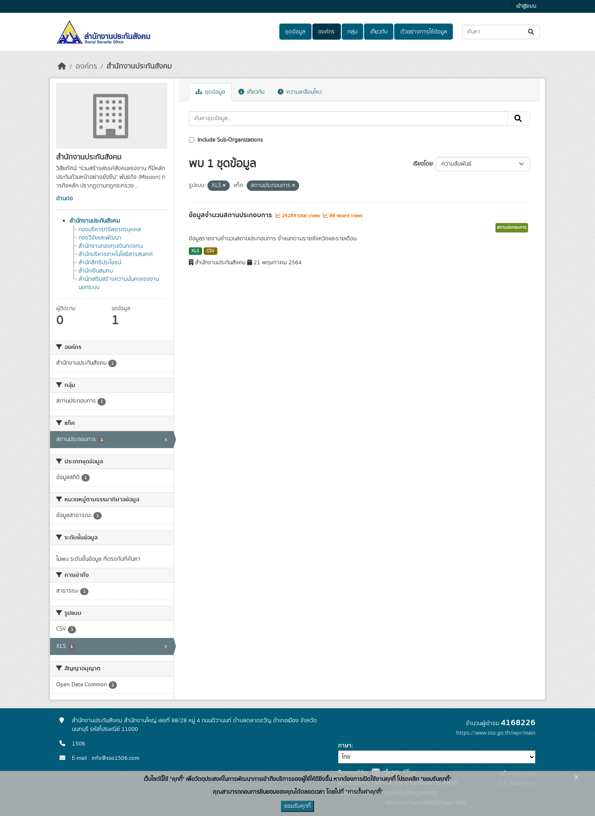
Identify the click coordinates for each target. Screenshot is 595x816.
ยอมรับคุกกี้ (297, 806)
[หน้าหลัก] (62, 66)
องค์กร (326, 32)
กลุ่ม (352, 32)
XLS (195, 251)
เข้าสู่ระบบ (526, 6)
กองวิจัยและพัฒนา (100, 238)
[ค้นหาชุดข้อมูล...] (501, 32)
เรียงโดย (423, 164)
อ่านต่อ (64, 199)
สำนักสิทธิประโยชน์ (100, 263)
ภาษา (344, 746)
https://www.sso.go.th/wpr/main (496, 733)
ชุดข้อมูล (295, 32)
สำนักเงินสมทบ (96, 271)
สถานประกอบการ (511, 227)
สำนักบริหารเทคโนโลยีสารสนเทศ (116, 254)
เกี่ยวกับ (379, 32)
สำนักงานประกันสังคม (139, 66)
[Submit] (531, 32)
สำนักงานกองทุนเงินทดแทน (111, 246)
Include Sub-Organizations (226, 140)
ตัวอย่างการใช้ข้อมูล (423, 32)
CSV (210, 251)
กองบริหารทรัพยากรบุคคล (110, 229)
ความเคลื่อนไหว (300, 92)
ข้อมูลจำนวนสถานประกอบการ (231, 215)
